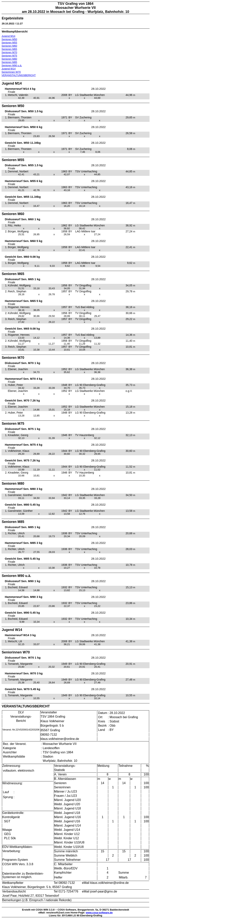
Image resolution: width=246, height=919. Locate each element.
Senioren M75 (9, 55)
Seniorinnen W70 (11, 72)
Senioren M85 (9, 62)
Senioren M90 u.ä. (12, 65)
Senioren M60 (9, 45)
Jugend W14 (9, 68)
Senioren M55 (9, 42)
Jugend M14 (8, 36)
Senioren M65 (9, 49)
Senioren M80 (9, 58)
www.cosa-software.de (99, 912)
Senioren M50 (9, 39)
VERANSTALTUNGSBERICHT (19, 75)
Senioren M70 (9, 52)
